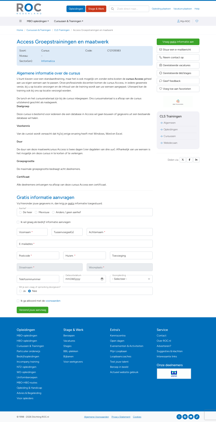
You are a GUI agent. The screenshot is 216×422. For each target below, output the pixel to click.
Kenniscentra (117, 335)
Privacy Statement (121, 416)
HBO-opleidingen (27, 340)
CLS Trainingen (62, 30)
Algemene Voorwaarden (96, 416)
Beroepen (69, 335)
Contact (161, 335)
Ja (24, 290)
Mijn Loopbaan (118, 351)
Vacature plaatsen (182, 8)
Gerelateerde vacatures (174, 65)
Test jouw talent (119, 361)
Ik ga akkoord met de (40, 300)
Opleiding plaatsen (161, 8)
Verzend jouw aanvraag (32, 309)
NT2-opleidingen (26, 366)
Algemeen (168, 122)
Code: (88, 50)
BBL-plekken (70, 351)
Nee (34, 290)
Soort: (22, 50)
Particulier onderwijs (28, 351)
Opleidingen (76, 8)
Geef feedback (169, 80)
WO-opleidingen (26, 372)
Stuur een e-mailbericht (175, 49)
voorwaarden (53, 300)
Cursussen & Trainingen (67, 21)
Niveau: (23, 55)
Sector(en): (26, 61)
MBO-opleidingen (27, 335)
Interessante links (167, 356)
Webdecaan (168, 142)
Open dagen (117, 340)
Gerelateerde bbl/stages (175, 73)
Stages (67, 346)
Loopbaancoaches (120, 356)
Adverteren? (164, 346)
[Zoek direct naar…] (129, 9)
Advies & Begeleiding (29, 393)
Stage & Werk (96, 8)
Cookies (137, 416)
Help (197, 8)
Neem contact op (171, 57)
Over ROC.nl (164, 340)
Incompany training (28, 361)
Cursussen (168, 136)
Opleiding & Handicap (29, 387)
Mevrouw (44, 212)
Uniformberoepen (27, 377)
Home (20, 30)
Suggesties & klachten (170, 351)
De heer (27, 212)
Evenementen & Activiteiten (126, 346)
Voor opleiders (25, 398)
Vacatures (69, 340)
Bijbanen (68, 356)
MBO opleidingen (37, 21)
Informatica (48, 61)
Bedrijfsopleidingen (28, 356)
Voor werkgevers (73, 361)
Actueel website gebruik (124, 372)
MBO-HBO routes (27, 382)
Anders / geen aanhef (68, 212)
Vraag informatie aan (178, 41)
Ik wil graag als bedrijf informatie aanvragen (46, 222)
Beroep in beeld (119, 366)
